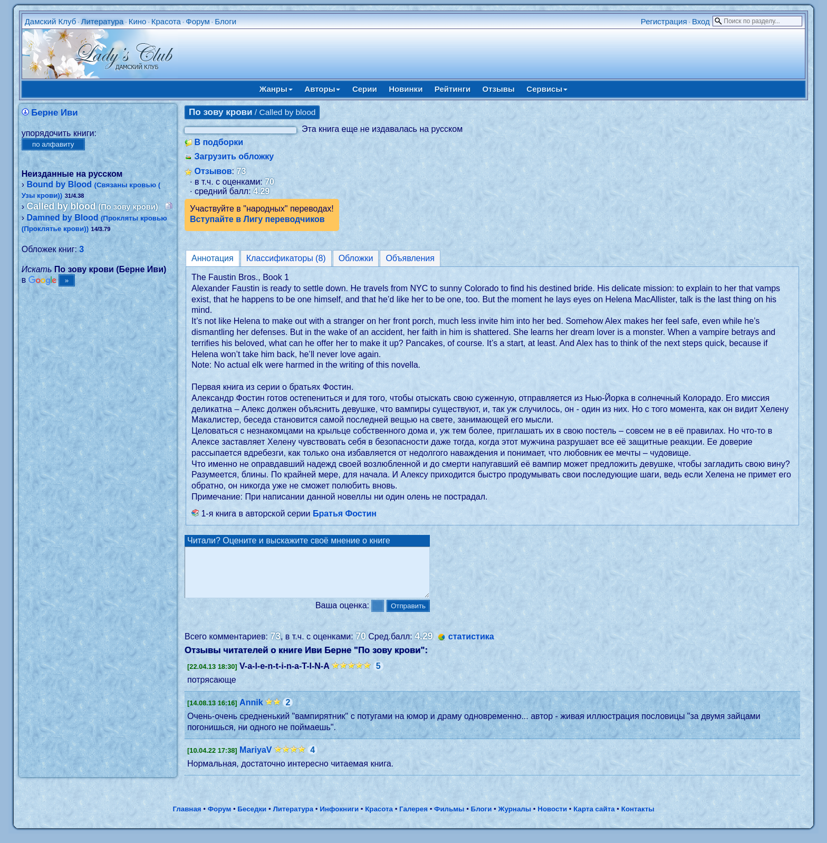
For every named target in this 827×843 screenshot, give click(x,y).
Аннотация (212, 258)
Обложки (356, 258)
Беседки (251, 818)
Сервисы (547, 88)
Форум (198, 21)
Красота (166, 21)
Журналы (514, 818)
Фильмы (449, 818)
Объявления (410, 258)
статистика (471, 645)
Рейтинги (452, 88)
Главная (186, 818)
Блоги (225, 21)
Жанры (276, 88)
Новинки (405, 88)
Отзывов (213, 171)
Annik (251, 711)
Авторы (322, 88)
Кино (138, 21)
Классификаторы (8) (286, 258)
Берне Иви (54, 113)
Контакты (638, 818)
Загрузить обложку (234, 156)
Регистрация (664, 21)
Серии (364, 88)
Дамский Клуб (50, 21)
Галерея (413, 818)
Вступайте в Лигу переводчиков (257, 219)
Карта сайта (593, 818)
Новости (552, 818)
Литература (102, 21)
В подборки (218, 142)
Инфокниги (339, 818)
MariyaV (255, 759)
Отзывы (499, 88)
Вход (701, 21)
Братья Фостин (345, 513)
